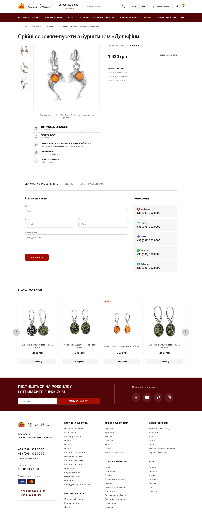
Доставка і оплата (92, 183)
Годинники (110, 471)
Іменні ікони (70, 433)
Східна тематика (72, 473)
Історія (152, 475)
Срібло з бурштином (78, 17)
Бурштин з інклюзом (115, 487)
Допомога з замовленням (42, 183)
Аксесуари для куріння (116, 499)
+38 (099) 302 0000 (148, 213)
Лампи (67, 507)
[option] (24, 51)
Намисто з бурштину (159, 429)
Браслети (109, 433)
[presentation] (16, 333)
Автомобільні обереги (116, 495)
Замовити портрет (166, 17)
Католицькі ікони (72, 437)
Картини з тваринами (75, 453)
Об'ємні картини (72, 477)
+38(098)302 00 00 (68, 4)
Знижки (147, 17)
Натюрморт (69, 481)
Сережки (49, 26)
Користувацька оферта (29, 495)
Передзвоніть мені (66, 8)
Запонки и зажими (114, 453)
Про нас (153, 471)
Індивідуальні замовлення (77, 485)
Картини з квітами (73, 465)
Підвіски (109, 441)
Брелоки (109, 483)
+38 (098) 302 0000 (148, 227)
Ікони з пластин (72, 503)
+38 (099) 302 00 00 (31, 454)
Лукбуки (153, 491)
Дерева (108, 475)
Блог (151, 487)
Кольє (108, 445)
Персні (108, 449)
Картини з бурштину (29, 17)
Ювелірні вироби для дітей (162, 449)
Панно (67, 449)
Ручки (108, 467)
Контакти (153, 483)
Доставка (153, 479)
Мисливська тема (73, 457)
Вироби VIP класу (129, 17)
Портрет (68, 441)
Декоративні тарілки (115, 479)
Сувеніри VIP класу (73, 499)
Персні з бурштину (158, 453)
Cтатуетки (110, 491)
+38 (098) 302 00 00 (31, 450)
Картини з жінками (73, 461)
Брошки (108, 437)
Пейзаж (68, 445)
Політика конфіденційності (32, 491)
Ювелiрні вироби (53, 17)
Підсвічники (111, 503)
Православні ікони (73, 429)
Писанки (109, 507)
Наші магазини (161, 6)
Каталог (153, 467)
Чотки (152, 441)
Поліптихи (69, 469)
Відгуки (69, 183)
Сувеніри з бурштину (104, 17)
